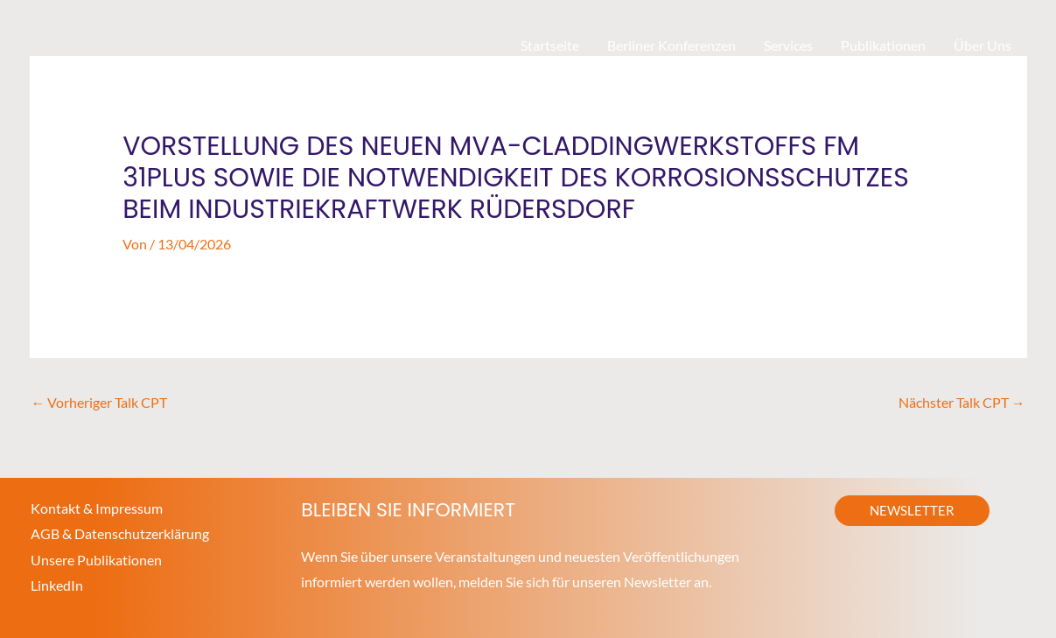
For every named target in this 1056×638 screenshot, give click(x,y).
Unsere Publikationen (96, 559)
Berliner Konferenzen (671, 45)
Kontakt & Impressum (97, 507)
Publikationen (883, 45)
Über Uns (982, 45)
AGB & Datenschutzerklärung (120, 533)
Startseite (550, 45)
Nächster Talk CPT (962, 401)
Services (788, 45)
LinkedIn (57, 586)
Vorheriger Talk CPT (99, 401)
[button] (912, 509)
